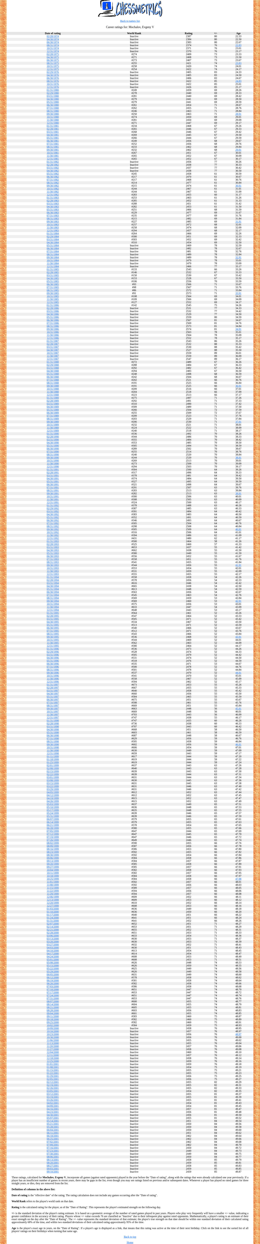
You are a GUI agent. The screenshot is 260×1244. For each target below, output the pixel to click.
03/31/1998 (53, 726)
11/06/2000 (53, 1040)
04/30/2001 (53, 1115)
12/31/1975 (53, 69)
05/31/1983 (53, 209)
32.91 (238, 257)
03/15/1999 (53, 783)
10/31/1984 (53, 260)
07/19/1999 (53, 837)
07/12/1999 (53, 834)
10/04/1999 (53, 870)
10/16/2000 (53, 1031)
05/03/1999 (53, 804)
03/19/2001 (53, 1097)
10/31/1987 (53, 353)
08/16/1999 (53, 849)
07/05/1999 (53, 831)
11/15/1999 (53, 887)
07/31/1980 (53, 108)
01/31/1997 (53, 684)
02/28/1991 (53, 472)
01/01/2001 (53, 1064)
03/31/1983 (53, 203)
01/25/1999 (53, 762)
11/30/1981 (53, 155)
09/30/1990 (53, 457)
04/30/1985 (53, 278)
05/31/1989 (53, 409)
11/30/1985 (53, 299)
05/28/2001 (53, 1126)
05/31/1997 (53, 696)
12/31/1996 (53, 681)
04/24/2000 (53, 956)
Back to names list (130, 21)
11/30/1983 (53, 227)
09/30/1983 (53, 221)
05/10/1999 (53, 807)
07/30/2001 (53, 1153)
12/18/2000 (53, 1058)
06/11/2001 (53, 1132)
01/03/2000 (53, 908)
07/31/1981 (53, 143)
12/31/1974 (53, 51)
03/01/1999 (53, 777)
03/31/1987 (53, 347)
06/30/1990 (53, 448)
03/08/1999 (53, 780)
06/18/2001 (53, 1135)
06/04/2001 (53, 1129)
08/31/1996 (53, 669)
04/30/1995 (53, 622)
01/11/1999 (53, 756)
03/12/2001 (53, 1094)
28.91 (238, 114)
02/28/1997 (53, 687)
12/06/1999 (53, 896)
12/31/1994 (53, 610)
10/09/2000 (53, 1028)
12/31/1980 (53, 123)
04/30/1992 (53, 514)
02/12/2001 (53, 1082)
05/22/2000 (53, 968)
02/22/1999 (53, 774)
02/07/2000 (53, 923)
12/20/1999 (53, 902)
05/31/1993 (53, 553)
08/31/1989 (53, 418)
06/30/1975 (53, 60)
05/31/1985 (53, 281)
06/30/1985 (53, 284)
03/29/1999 (53, 789)
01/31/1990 (53, 433)
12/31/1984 (53, 266)
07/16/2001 (53, 1147)
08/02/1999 (53, 843)
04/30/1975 (53, 57)
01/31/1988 (53, 362)
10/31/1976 (53, 84)
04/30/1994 (53, 586)
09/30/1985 (53, 293)
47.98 (238, 878)
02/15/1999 (53, 771)
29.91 (238, 149)
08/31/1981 (53, 146)
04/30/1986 (53, 314)
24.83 (238, 81)
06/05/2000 (53, 974)
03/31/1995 (53, 619)
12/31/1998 (53, 753)
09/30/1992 (53, 529)
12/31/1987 (53, 359)
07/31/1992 (53, 523)
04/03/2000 (53, 947)
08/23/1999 (53, 852)
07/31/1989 (53, 415)
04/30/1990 (53, 442)
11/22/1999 (53, 890)
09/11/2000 (53, 1016)
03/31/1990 (53, 439)
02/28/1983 (53, 200)
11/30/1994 (53, 607)
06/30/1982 (53, 176)
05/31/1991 (53, 481)
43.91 (238, 636)
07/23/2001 (53, 1150)
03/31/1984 (53, 239)
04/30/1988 (53, 371)
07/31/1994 (53, 595)
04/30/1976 (53, 75)
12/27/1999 (53, 905)
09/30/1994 (53, 601)
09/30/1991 (53, 493)
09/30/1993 (53, 565)
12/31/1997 (53, 717)
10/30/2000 (53, 1037)
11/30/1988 (53, 391)
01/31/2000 (53, 920)
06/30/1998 (53, 735)
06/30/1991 (53, 484)
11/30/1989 (53, 427)
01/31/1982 (53, 161)
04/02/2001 (53, 1103)
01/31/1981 (53, 125)
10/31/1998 (53, 747)
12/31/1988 (53, 394)
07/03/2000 (53, 986)
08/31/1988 (53, 382)
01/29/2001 (53, 1076)
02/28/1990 (53, 436)
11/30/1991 (53, 499)
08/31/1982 (53, 182)
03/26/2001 (53, 1100)
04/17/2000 (53, 953)
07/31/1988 (53, 379)
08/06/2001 (53, 1156)
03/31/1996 (53, 654)
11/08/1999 (53, 884)
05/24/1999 (53, 813)
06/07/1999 (53, 819)
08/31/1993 (53, 562)
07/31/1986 (53, 323)
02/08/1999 (53, 768)
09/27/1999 (53, 867)
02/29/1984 (53, 236)
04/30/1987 (53, 350)
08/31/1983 (53, 218)
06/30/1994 (53, 592)
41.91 (238, 565)
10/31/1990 (53, 460)
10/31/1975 (53, 66)
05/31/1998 (53, 732)
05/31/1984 (53, 245)
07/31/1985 (53, 287)
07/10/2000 (53, 989)
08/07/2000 (53, 1001)
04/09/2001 (53, 1106)
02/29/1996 (53, 651)
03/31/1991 (53, 475)
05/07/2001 (53, 1118)
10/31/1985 (53, 296)
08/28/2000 (53, 1010)
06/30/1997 (53, 699)
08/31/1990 (53, 454)
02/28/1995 (53, 616)
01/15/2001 (53, 1070)
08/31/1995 (53, 633)
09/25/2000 (53, 1022)
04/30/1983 (53, 206)
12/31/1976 (53, 87)
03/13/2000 (53, 938)
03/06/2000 (53, 935)
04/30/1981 (53, 134)
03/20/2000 (53, 941)
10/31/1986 (53, 332)
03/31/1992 (53, 511)
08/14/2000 (53, 1004)
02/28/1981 (53, 128)
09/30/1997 (53, 708)
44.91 (238, 672)
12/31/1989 (53, 430)
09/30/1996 (53, 672)
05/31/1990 (53, 445)
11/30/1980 (53, 120)
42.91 (238, 601)
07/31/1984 (53, 251)
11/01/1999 (53, 881)
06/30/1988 (53, 376)
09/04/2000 (53, 1013)
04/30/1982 (53, 170)
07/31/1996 (53, 666)
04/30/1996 (53, 657)
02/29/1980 (53, 93)
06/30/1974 (53, 42)
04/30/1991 (53, 478)
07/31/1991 (53, 487)
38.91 (238, 457)
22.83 (238, 45)
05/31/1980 (53, 102)
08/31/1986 (53, 326)
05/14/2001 (53, 1121)
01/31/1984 (53, 233)
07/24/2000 (53, 995)
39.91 (238, 493)
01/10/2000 (53, 911)
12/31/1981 (53, 158)
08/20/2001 (53, 1162)
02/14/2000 (53, 926)
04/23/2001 (53, 1112)
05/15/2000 (53, 965)
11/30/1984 (53, 263)
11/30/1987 (53, 356)
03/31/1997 (53, 690)
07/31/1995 (53, 630)
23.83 (238, 63)
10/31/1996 (53, 675)
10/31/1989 (53, 424)
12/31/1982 (53, 194)
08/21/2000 (53, 1007)
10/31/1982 (53, 188)
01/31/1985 (53, 269)
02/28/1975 (53, 54)
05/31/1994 (53, 589)
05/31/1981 (53, 137)
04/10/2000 (53, 950)
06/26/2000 (53, 983)
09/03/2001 (53, 1168)
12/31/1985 (53, 302)
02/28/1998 (53, 723)
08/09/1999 (53, 846)
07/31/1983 (53, 215)
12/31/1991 (53, 502)
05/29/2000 (53, 971)
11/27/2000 (53, 1049)
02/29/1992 (53, 508)
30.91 (238, 185)
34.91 (238, 329)
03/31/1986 (53, 311)
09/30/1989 (53, 421)
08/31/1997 (53, 705)
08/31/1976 (53, 81)
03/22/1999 (53, 786)
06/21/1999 (53, 825)
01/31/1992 (53, 505)
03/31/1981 (53, 131)
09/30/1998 (53, 744)
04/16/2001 (53, 1109)
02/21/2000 (53, 929)
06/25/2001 (53, 1138)
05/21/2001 (53, 1123)
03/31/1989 (53, 403)
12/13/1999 (53, 899)
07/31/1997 (53, 702)
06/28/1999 (53, 828)
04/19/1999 (53, 798)
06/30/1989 (53, 412)
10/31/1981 (53, 152)
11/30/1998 (53, 750)
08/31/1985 (53, 290)
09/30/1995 (53, 636)
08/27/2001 (53, 1165)
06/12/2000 (53, 977)
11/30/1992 (53, 535)
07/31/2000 (53, 998)
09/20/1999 (53, 864)
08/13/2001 (53, 1159)
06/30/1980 (53, 105)
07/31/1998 (53, 738)
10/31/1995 (53, 639)
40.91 (238, 529)
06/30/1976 (53, 78)
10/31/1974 (53, 48)
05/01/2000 (53, 959)
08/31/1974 (53, 45)
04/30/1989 (53, 406)
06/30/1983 (53, 212)
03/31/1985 (53, 275)
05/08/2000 (53, 962)
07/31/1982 (53, 179)
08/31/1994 (53, 598)
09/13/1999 (53, 861)
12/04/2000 (53, 1052)
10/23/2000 (53, 1034)
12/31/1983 (53, 230)
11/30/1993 (53, 571)
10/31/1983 (53, 224)
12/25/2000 (53, 1061)
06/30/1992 (53, 520)
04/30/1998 (53, 729)
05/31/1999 (53, 816)
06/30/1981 (53, 140)
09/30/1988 (53, 385)
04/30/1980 (53, 99)
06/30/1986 (53, 320)
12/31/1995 (53, 645)
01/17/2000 (53, 914)
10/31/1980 (53, 117)
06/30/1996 (53, 663)
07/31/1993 (53, 559)
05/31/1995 (53, 624)
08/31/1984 (53, 254)
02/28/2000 (53, 932)
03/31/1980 (53, 96)
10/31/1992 (53, 532)
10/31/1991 (53, 496)
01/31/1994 (53, 577)
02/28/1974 (53, 36)
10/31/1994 (53, 604)
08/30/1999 (53, 855)
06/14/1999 (53, 822)
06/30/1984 (53, 248)
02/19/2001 (53, 1085)
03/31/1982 (53, 167)
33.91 (238, 293)
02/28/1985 (53, 272)
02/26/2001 (53, 1088)
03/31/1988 (53, 368)
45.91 (238, 708)
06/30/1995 (53, 627)
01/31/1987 (53, 341)
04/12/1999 (53, 795)
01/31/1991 (53, 469)
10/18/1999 (53, 875)
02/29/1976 (53, 72)
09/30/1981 (53, 149)
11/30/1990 (53, 463)
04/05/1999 (53, 792)
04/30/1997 (53, 693)
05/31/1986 (53, 317)
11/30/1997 (53, 714)
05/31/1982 (53, 173)
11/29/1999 (53, 893)
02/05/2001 (53, 1079)
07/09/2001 (53, 1144)
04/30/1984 (53, 242)
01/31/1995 (53, 613)
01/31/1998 (53, 720)
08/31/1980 (53, 111)
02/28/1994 (53, 580)
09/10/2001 (53, 1171)
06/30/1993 (53, 556)
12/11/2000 (53, 1055)
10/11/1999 (53, 872)
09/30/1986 (53, 329)
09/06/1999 (53, 858)
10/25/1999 (53, 878)
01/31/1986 (53, 305)
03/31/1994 (53, 583)
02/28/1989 (53, 400)
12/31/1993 (53, 574)
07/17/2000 (53, 992)
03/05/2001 (53, 1091)
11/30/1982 (53, 191)
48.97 (238, 1034)
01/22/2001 (53, 1073)
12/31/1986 (53, 338)
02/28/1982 (53, 164)
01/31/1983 (53, 197)
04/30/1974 (53, 39)
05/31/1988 (53, 374)
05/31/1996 (53, 660)
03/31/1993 (53, 547)
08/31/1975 (53, 63)
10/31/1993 (53, 568)
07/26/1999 (53, 840)
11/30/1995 (53, 642)
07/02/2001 (53, 1141)
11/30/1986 (53, 335)
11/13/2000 (53, 1043)
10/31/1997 (53, 711)
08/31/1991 (53, 490)
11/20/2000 (53, 1046)
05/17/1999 (53, 810)
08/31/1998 (53, 741)
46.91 (238, 744)
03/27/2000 (53, 944)
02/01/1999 (53, 765)
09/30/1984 (53, 257)
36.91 (238, 385)
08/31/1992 (53, 526)
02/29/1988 (53, 365)
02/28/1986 (53, 308)
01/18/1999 (53, 759)
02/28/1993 (53, 544)
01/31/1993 (53, 541)
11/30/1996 (53, 678)
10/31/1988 (53, 388)
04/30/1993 (53, 550)
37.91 (238, 421)
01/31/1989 (53, 397)
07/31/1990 (53, 451)
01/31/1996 (53, 648)
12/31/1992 (53, 538)
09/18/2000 (53, 1019)
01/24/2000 (53, 917)
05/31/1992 (53, 517)
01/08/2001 (53, 1067)
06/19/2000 (53, 980)
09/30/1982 (53, 185)
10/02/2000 (53, 1025)
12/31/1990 (53, 466)
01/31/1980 (53, 90)
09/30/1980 (53, 114)
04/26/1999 (53, 801)
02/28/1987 (53, 344)
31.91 (238, 221)
